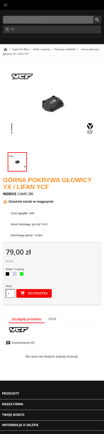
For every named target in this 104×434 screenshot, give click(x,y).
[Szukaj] (52, 20)
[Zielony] (22, 275)
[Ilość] (10, 293)
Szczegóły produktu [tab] (26, 319)
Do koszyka (34, 293)
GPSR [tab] (52, 319)
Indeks (9, 194)
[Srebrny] (15, 275)
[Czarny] (8, 275)
